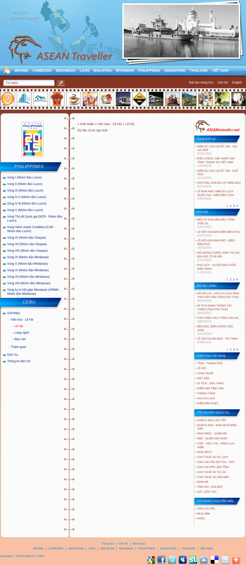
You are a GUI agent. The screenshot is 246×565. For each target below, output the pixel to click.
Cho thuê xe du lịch (212, 456)
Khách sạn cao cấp (211, 420)
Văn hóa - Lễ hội (22, 319)
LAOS (85, 70)
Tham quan (18, 347)
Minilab (202, 481)
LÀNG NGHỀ (205, 373)
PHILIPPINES (149, 70)
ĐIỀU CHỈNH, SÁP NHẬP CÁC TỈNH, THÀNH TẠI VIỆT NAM (216, 162)
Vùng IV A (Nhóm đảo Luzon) (26, 197)
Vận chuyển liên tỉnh (213, 466)
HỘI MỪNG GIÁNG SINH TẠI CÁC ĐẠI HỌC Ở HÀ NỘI (218, 256)
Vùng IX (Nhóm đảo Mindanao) (28, 257)
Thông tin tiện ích (18, 361)
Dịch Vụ (12, 354)
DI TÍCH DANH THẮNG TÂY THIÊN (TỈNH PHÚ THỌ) (214, 309)
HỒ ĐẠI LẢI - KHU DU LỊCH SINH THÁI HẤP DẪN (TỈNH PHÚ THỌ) (218, 297)
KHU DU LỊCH (206, 398)
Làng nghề (22, 332)
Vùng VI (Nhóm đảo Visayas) (26, 237)
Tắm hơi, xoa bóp (210, 486)
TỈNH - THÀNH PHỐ (210, 363)
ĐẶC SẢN (203, 378)
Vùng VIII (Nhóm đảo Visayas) (27, 250)
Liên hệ (223, 82)
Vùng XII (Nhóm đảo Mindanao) (28, 276)
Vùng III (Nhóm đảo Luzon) (25, 190)
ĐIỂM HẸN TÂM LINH (210, 388)
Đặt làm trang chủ (201, 82)
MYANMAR (125, 70)
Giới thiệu (13, 313)
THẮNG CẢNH (206, 393)
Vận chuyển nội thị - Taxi (215, 461)
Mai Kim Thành (35, 555)
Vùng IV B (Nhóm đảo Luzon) (27, 203)
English (237, 82)
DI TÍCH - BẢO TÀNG (210, 383)
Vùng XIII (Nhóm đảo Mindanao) (28, 283)
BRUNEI (21, 70)
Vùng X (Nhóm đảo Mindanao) (27, 263)
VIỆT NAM (220, 70)
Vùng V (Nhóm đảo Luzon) (25, 210)
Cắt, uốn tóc (207, 491)
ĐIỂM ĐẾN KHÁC (208, 403)
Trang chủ (107, 543)
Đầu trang (139, 543)
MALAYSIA (103, 70)
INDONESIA (65, 70)
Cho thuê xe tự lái (211, 472)
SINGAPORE (175, 70)
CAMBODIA (42, 70)
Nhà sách (204, 451)
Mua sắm (203, 513)
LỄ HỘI (201, 368)
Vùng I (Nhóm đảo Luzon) (24, 177)
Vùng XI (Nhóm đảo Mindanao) (28, 270)
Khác (201, 518)
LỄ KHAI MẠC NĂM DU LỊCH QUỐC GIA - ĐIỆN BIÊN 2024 (215, 195)
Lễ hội (19, 326)
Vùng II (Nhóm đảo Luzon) (25, 184)
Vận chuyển (206, 508)
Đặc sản (20, 339)
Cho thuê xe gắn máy (213, 477)
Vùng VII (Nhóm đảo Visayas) (27, 244)
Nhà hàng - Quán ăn (212, 433)
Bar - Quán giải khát (212, 438)
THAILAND (199, 70)
